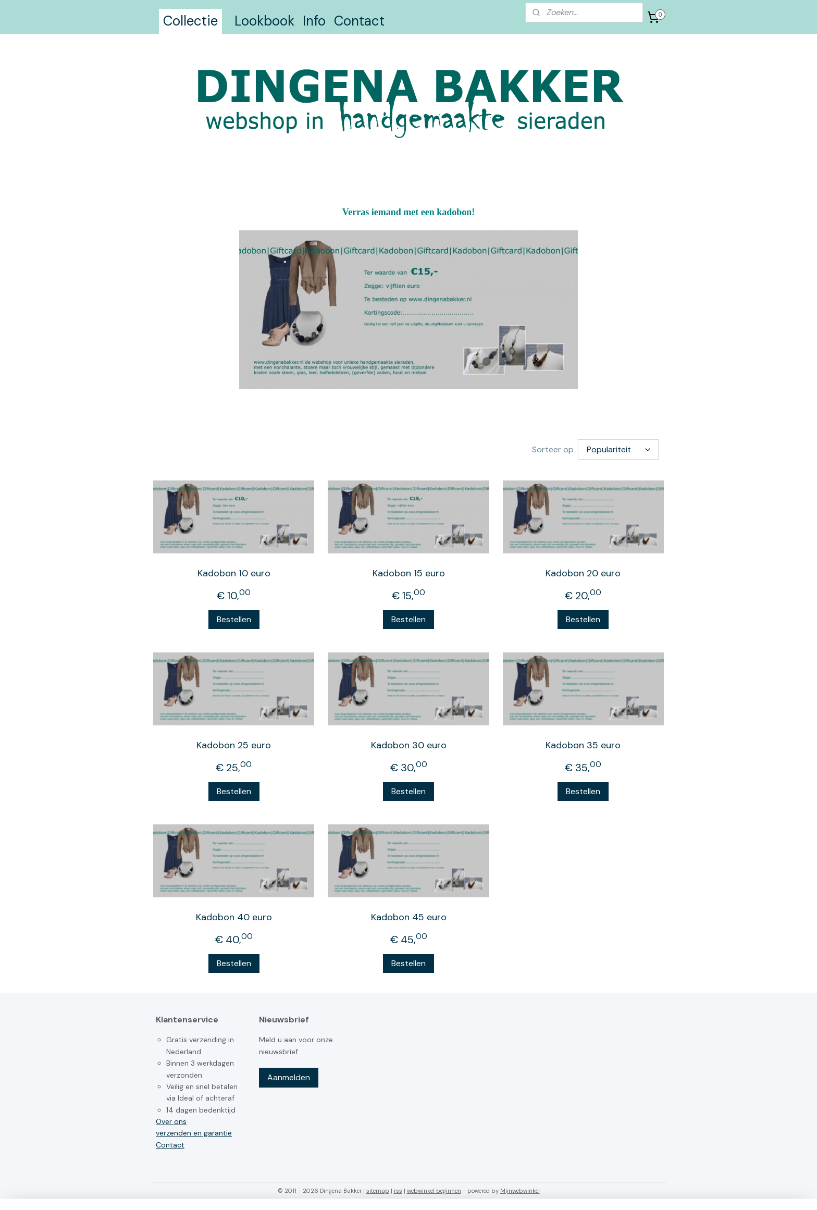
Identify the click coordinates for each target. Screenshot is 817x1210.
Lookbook (264, 21)
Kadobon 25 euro (233, 745)
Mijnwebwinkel (520, 1190)
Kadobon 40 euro (234, 917)
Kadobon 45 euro (408, 917)
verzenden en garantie (194, 1133)
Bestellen (234, 619)
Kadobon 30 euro (408, 745)
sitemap (377, 1190)
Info (314, 21)
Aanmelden (288, 1077)
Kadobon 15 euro (408, 573)
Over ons (171, 1121)
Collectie (190, 21)
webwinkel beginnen (434, 1190)
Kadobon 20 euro (583, 573)
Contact (359, 21)
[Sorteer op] (618, 449)
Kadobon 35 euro (583, 745)
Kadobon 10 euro (233, 573)
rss (398, 1190)
